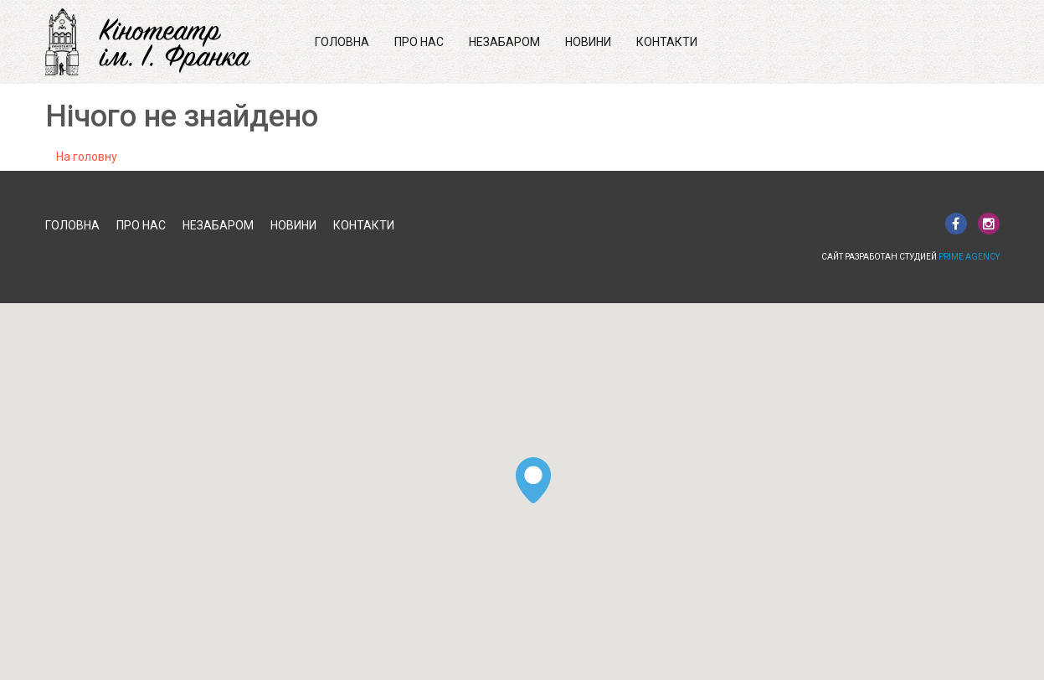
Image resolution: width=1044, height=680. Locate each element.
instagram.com (989, 223)
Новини (588, 42)
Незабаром (504, 42)
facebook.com (956, 223)
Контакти (666, 42)
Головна (342, 42)
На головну (86, 156)
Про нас (419, 42)
